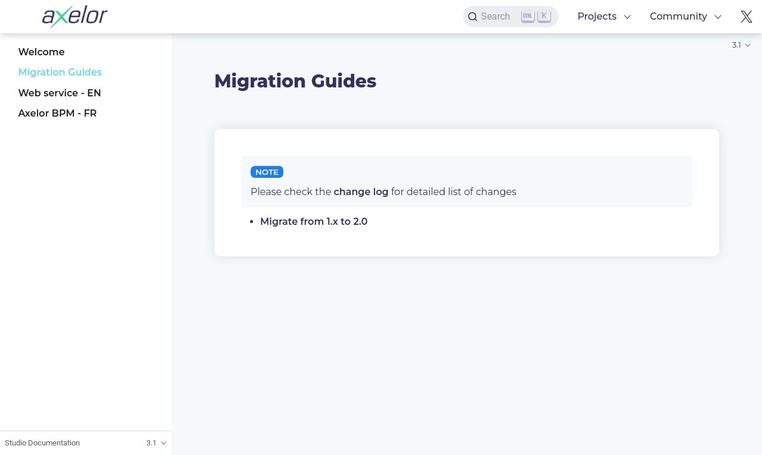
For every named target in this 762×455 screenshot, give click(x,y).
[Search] (510, 16)
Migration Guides (60, 72)
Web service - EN (59, 93)
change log (361, 191)
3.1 (736, 44)
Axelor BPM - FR (57, 113)
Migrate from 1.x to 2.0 (313, 221)
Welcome (41, 52)
